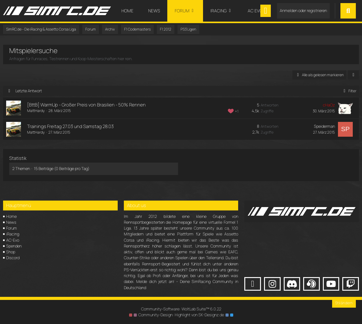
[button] (353, 75)
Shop (10, 252)
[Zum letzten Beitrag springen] (345, 108)
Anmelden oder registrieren (303, 10)
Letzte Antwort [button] (28, 90)
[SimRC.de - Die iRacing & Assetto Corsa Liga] (57, 11)
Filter (348, 90)
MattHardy (36, 110)
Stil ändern (344, 302)
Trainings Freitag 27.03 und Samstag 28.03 (70, 126)
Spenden (14, 246)
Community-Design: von (181, 315)
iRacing (12, 234)
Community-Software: (181, 309)
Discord (12, 257)
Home (11, 216)
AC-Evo (12, 240)
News (11, 222)
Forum (11, 228)
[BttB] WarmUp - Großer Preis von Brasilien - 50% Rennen (86, 105)
